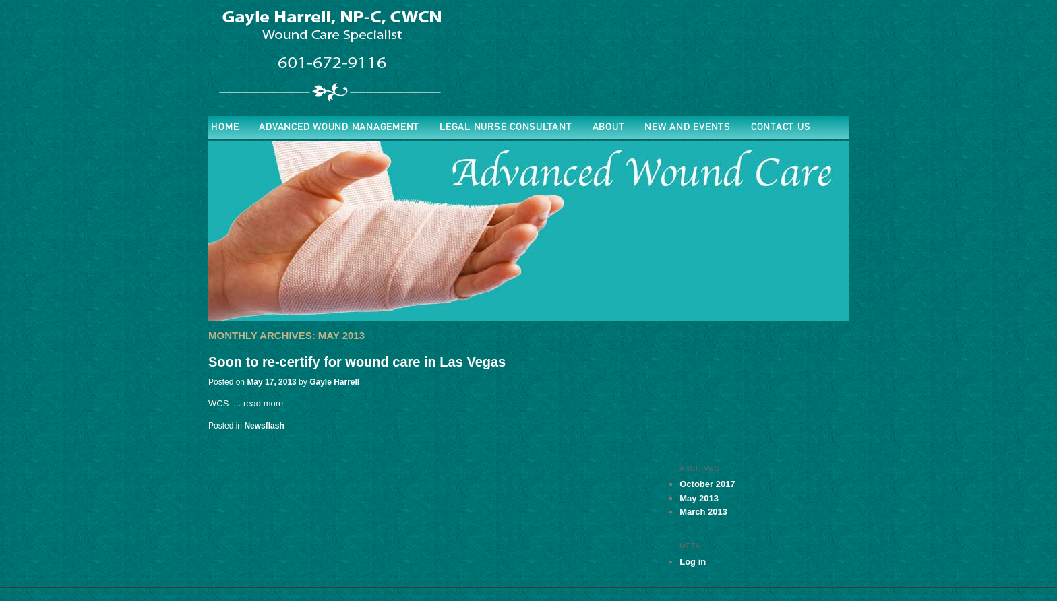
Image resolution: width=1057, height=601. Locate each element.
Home (225, 127)
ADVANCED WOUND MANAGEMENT (339, 127)
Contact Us (781, 127)
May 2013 (699, 498)
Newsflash (264, 426)
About (609, 127)
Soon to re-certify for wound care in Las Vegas (357, 361)
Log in (693, 562)
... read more (259, 403)
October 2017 (707, 484)
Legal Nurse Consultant (506, 127)
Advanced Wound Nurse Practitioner (329, 54)
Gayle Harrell (334, 382)
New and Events (687, 127)
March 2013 (703, 512)
